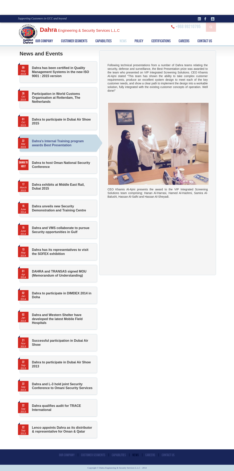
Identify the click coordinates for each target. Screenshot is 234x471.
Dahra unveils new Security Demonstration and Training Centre (59, 208)
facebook (207, 19)
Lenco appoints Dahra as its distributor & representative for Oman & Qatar (62, 429)
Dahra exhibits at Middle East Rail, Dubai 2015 (58, 186)
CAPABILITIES (103, 41)
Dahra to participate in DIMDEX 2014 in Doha (61, 295)
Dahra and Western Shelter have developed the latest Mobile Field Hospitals (57, 319)
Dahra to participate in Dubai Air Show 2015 (61, 121)
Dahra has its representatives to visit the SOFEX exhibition (60, 252)
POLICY (139, 41)
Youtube (213, 19)
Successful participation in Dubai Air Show (60, 342)
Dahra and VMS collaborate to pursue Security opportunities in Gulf (61, 230)
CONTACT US (204, 41)
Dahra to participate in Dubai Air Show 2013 (61, 364)
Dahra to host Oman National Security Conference (61, 165)
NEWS (123, 41)
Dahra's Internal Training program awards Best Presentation (64, 143)
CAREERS (184, 41)
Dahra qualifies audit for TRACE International (56, 408)
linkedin (201, 19)
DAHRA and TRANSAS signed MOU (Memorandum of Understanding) (59, 273)
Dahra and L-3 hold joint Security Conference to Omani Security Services (62, 386)
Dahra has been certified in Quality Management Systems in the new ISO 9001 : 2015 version (60, 71)
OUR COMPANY (44, 41)
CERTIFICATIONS (161, 41)
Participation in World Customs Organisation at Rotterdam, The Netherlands (56, 97)
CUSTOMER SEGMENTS (74, 41)
